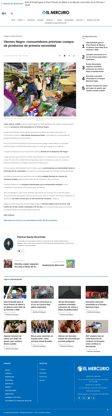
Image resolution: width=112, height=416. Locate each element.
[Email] (65, 56)
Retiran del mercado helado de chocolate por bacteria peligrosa (69, 338)
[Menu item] (13, 20)
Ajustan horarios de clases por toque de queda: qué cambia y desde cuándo (97, 88)
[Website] (23, 251)
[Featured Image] (15, 292)
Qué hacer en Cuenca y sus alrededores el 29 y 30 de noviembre (30, 220)
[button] (3, 13)
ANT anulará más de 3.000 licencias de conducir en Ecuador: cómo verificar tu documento (95, 341)
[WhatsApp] (74, 56)
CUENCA (42, 369)
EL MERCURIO (8, 412)
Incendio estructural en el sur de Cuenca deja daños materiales (96, 57)
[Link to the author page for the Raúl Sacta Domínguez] (12, 314)
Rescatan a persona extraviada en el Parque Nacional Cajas (95, 78)
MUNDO (42, 380)
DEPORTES (43, 377)
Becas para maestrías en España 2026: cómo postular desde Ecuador (42, 338)
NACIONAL (43, 373)
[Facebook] (60, 56)
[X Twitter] (69, 56)
